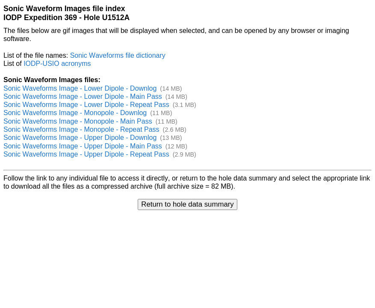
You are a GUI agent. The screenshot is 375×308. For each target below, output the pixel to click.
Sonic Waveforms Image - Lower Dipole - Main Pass (82, 96)
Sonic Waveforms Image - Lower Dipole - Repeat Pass (86, 104)
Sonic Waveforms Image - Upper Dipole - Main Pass (82, 146)
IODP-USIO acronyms (57, 63)
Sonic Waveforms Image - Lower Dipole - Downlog (79, 88)
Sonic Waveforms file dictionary (117, 55)
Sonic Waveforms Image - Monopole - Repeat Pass (81, 129)
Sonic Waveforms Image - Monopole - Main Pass (77, 121)
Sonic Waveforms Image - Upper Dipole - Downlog (79, 137)
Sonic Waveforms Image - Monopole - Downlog (75, 112)
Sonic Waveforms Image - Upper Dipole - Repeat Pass (86, 154)
